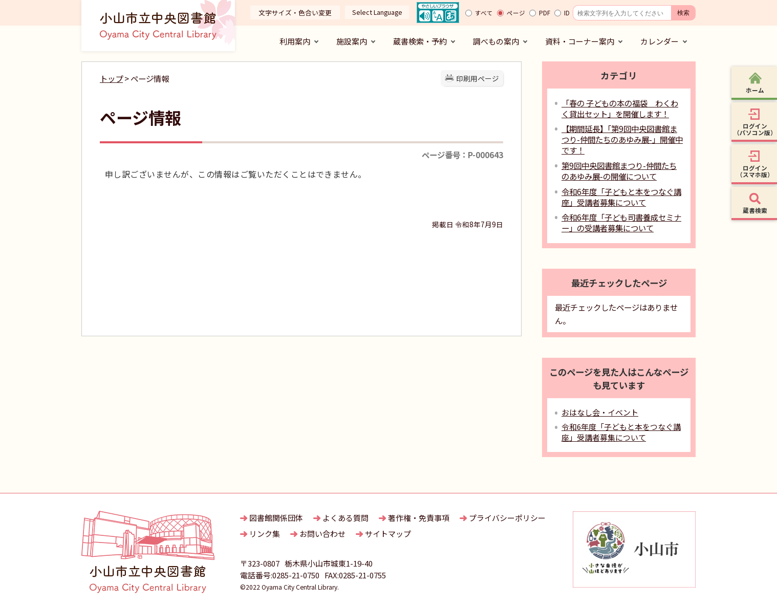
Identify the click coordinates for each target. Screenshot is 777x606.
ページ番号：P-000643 (462, 154)
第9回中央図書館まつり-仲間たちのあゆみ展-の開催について (619, 171)
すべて (484, 13)
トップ (111, 78)
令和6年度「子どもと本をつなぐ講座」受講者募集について (621, 197)
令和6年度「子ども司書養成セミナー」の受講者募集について (621, 222)
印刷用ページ (477, 78)
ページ (516, 13)
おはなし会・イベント (600, 412)
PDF (544, 13)
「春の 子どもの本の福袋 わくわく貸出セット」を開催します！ (620, 108)
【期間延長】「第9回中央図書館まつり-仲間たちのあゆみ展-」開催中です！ (622, 139)
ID (567, 13)
